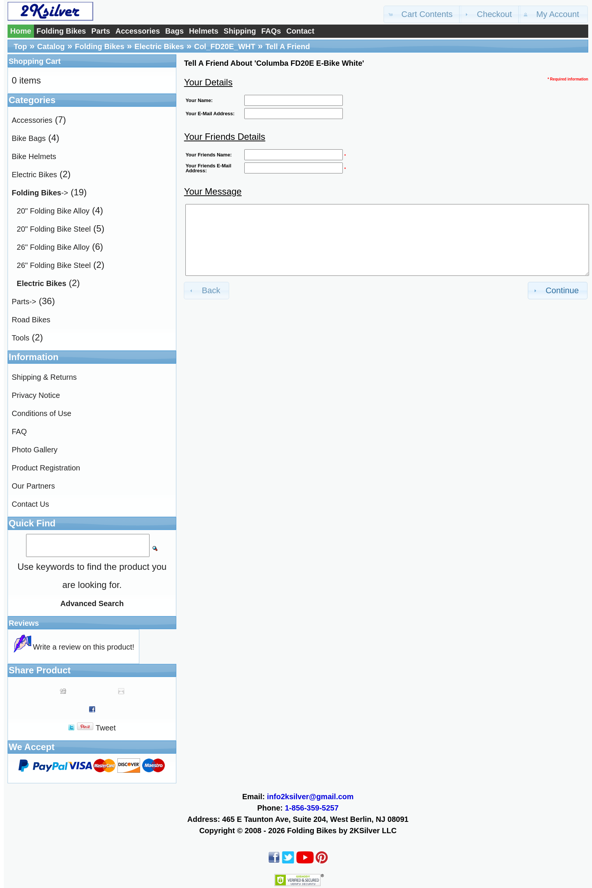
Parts (100, 31)
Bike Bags (29, 138)
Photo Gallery (34, 450)
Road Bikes (31, 320)
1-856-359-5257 (312, 808)
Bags (174, 31)
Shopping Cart (35, 61)
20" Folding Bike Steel (54, 229)
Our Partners (33, 486)
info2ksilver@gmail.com (310, 796)
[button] (422, 14)
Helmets (204, 31)
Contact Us (30, 504)
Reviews (24, 623)
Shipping (240, 31)
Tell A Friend (287, 46)
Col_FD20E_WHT (224, 46)
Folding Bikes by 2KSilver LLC (341, 830)
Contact (300, 31)
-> (40, 193)
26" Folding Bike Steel (54, 265)
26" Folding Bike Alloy (53, 247)
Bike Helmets (34, 156)
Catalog (51, 46)
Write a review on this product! (83, 647)
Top (20, 46)
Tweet (106, 728)
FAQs (271, 31)
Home (20, 31)
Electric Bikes (159, 46)
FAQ (19, 431)
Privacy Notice (36, 395)
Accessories (138, 31)
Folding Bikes (61, 31)
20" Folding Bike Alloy (53, 211)
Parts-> (24, 301)
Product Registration (46, 468)
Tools (20, 338)
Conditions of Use (41, 413)
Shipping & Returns (44, 377)
